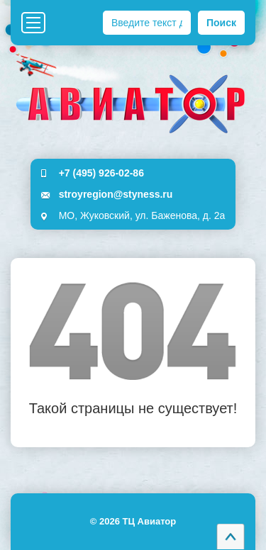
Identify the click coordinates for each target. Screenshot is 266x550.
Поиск (221, 22)
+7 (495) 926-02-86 (101, 173)
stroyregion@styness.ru (116, 194)
